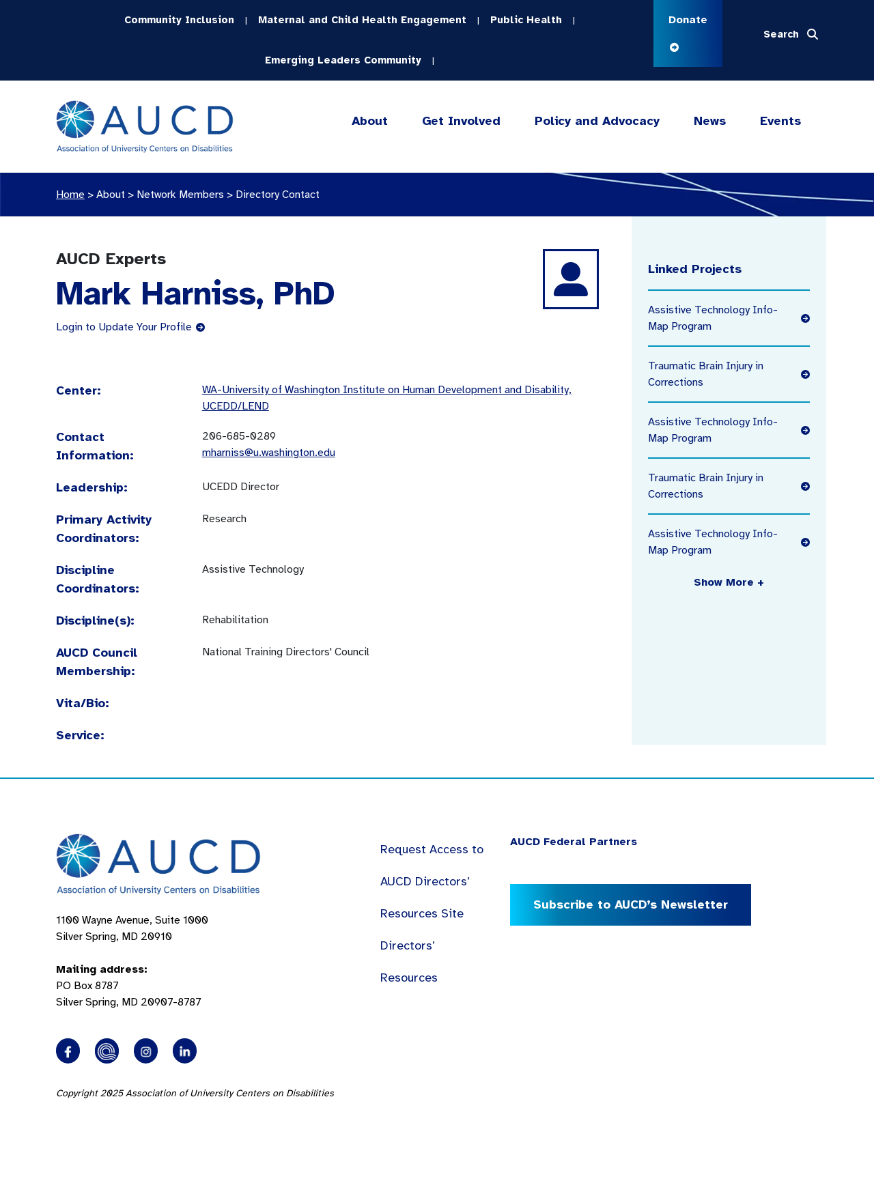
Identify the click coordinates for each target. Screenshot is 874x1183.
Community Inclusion (179, 20)
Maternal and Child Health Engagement (362, 20)
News (710, 120)
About (370, 121)
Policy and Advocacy (597, 121)
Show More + (729, 582)
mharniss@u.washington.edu (268, 452)
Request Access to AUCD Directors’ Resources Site (431, 881)
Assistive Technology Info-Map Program (729, 318)
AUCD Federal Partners (573, 842)
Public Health (526, 20)
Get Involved (460, 121)
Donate (687, 32)
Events (780, 120)
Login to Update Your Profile (130, 327)
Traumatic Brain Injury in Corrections (729, 374)
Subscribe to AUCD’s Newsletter (630, 904)
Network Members (180, 194)
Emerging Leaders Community (343, 60)
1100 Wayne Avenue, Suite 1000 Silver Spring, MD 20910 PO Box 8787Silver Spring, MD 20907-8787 (132, 961)
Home (70, 194)
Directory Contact (278, 194)
